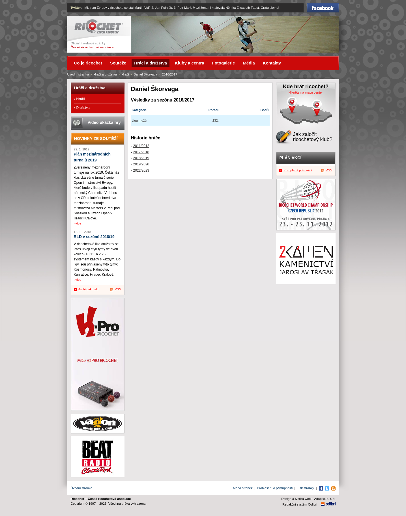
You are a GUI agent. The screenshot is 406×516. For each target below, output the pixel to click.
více (78, 223)
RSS (118, 289)
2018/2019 (141, 158)
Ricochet (98, 26)
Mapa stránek (243, 488)
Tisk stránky (305, 488)
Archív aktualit (88, 289)
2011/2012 (141, 146)
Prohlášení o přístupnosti (275, 488)
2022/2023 (141, 170)
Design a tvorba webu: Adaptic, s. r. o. (308, 498)
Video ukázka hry (104, 122)
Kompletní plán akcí (298, 170)
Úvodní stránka (78, 74)
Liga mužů (139, 120)
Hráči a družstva (105, 74)
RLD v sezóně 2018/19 (94, 237)
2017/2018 (141, 152)
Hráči (125, 74)
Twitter (76, 7)
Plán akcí (291, 158)
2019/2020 (141, 164)
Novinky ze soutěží (96, 138)
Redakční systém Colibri (299, 504)
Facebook (323, 7)
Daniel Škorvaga (145, 74)
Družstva (83, 108)
